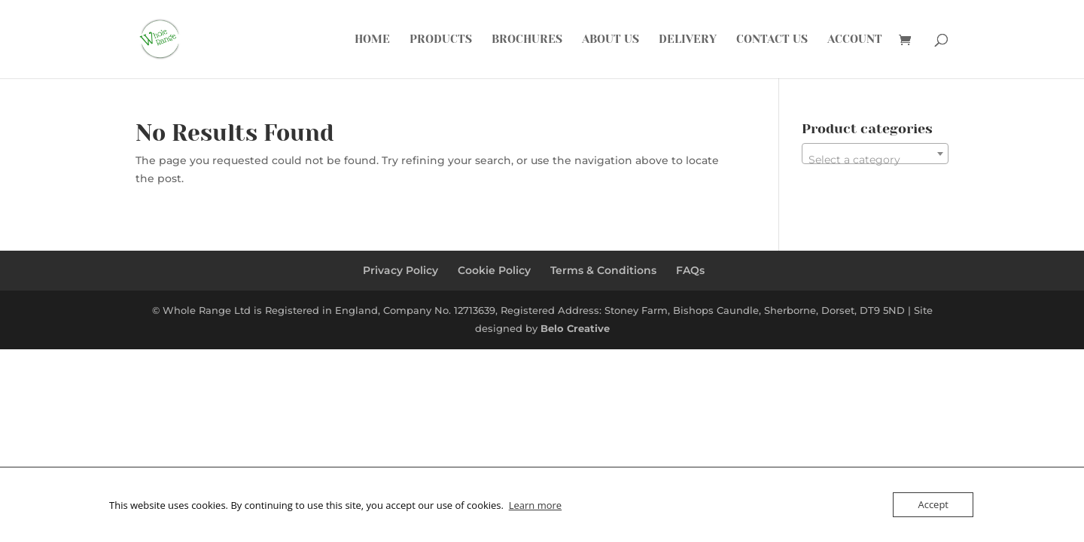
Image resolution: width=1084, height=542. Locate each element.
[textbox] (875, 159)
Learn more (535, 505)
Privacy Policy (400, 270)
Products (441, 40)
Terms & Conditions (603, 270)
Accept (933, 504)
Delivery (688, 40)
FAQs (690, 270)
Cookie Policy (494, 270)
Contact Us (772, 40)
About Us (610, 40)
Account (854, 40)
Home (372, 40)
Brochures (527, 40)
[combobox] (875, 153)
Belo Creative (575, 328)
